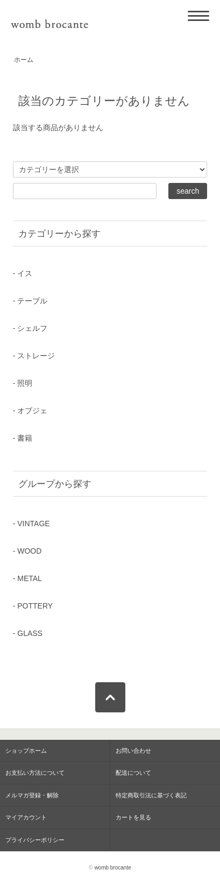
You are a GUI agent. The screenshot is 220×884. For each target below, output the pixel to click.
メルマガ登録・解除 (32, 795)
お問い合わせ (133, 750)
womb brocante (112, 868)
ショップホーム (26, 750)
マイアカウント (26, 817)
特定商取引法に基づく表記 (151, 795)
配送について (133, 772)
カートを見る (133, 817)
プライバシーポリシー (35, 840)
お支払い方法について (35, 772)
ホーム (23, 59)
